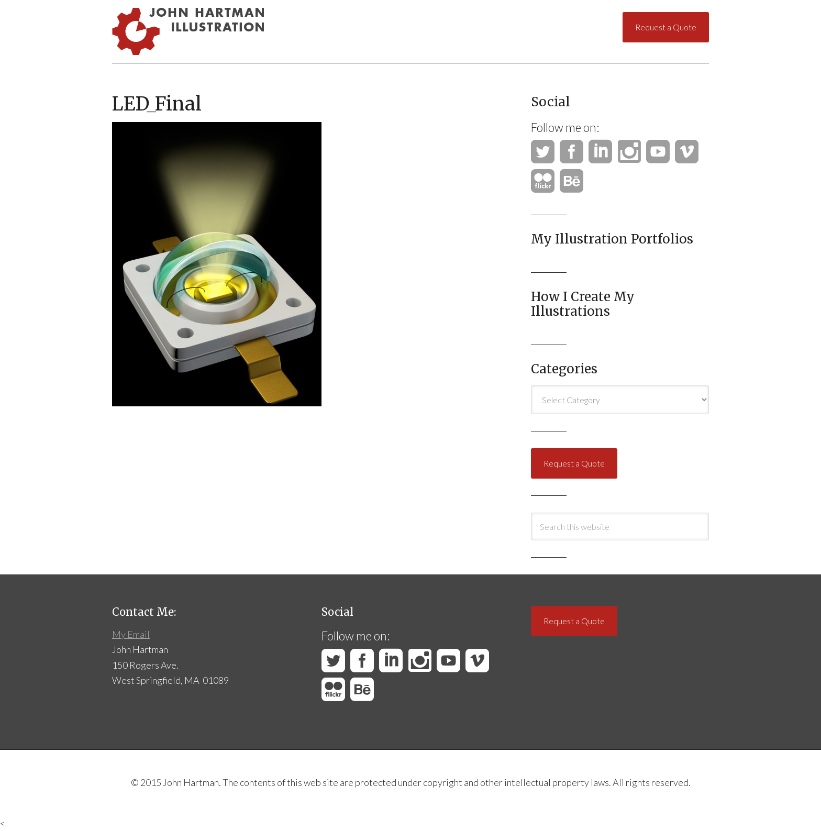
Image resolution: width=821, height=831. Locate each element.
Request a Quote (665, 27)
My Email (131, 634)
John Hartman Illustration (216, 31)
